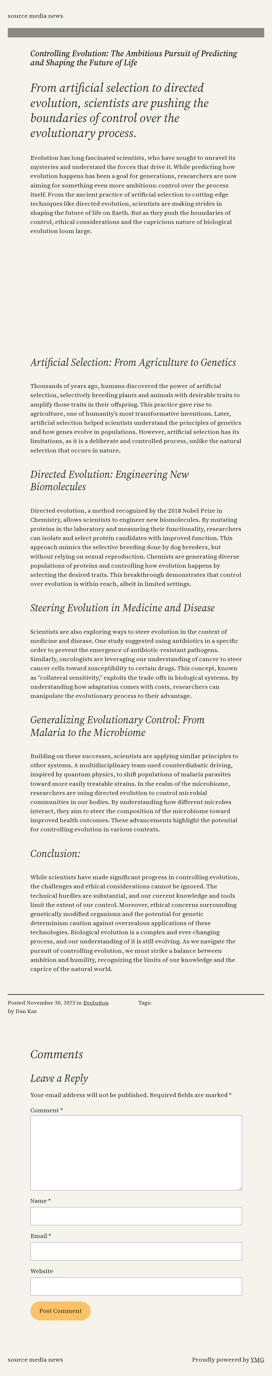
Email (40, 1236)
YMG (257, 1359)
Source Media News (35, 16)
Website (41, 1271)
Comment (46, 1110)
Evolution (96, 1003)
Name (40, 1201)
